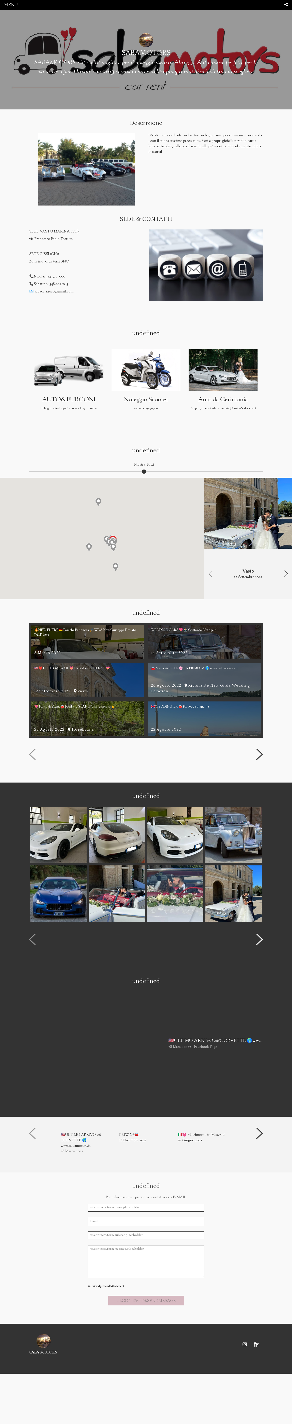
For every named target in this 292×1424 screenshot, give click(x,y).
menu (11, 5)
